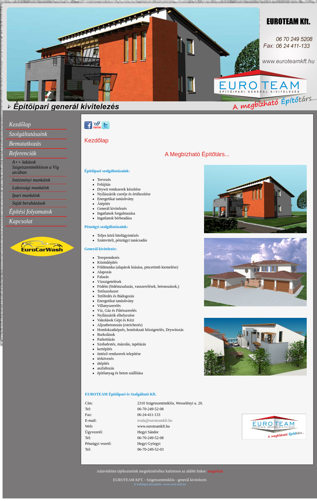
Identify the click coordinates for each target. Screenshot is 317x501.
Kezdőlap (20, 124)
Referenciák (22, 153)
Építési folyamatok (30, 211)
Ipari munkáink (26, 195)
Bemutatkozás (25, 143)
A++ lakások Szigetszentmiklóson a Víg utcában (35, 167)
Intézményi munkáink (31, 180)
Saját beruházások (28, 203)
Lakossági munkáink (30, 187)
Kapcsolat (20, 221)
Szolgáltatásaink (28, 134)
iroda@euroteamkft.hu (154, 420)
